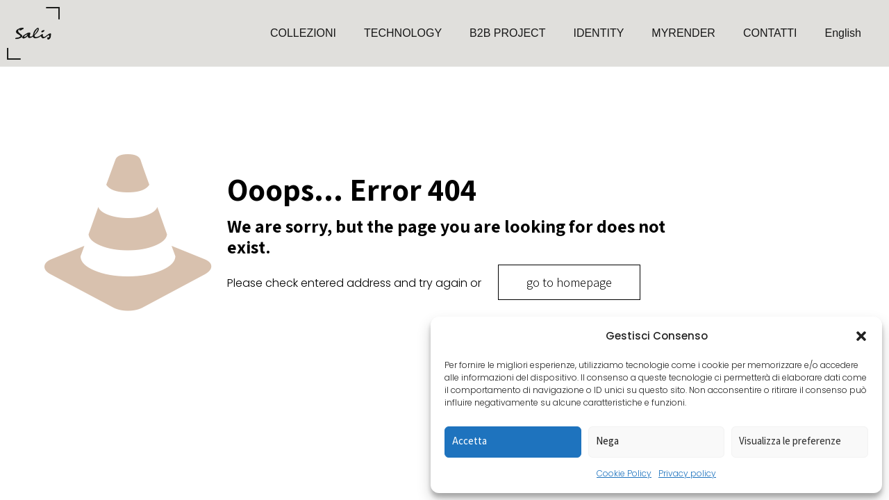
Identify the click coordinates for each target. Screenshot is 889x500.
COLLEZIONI (303, 33)
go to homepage (569, 282)
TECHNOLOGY (403, 33)
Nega (607, 440)
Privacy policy (687, 473)
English (843, 33)
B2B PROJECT (507, 33)
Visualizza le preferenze (790, 440)
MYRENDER (683, 33)
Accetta (469, 440)
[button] (861, 336)
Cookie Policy (624, 473)
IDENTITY (598, 33)
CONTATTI (770, 33)
